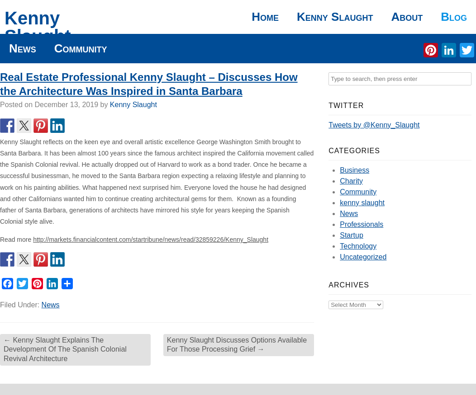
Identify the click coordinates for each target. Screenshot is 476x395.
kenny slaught (362, 203)
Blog (454, 17)
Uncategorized (363, 257)
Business (354, 170)
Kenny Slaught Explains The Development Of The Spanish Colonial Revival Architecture (65, 349)
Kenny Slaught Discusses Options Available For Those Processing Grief (237, 344)
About (407, 17)
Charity (351, 181)
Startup (351, 235)
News (22, 48)
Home (265, 17)
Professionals (361, 224)
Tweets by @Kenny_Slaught (373, 125)
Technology (358, 246)
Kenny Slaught (38, 27)
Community (80, 48)
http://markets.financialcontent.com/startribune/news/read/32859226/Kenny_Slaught (150, 239)
